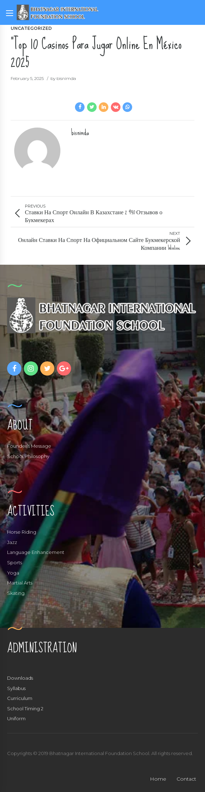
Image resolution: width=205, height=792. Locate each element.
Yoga (13, 573)
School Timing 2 (25, 708)
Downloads (20, 678)
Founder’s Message (29, 446)
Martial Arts (19, 583)
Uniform (16, 718)
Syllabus (16, 688)
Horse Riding (21, 532)
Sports (14, 562)
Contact (186, 779)
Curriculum (19, 698)
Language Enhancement (35, 552)
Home (158, 779)
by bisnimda (63, 78)
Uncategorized (31, 28)
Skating (16, 593)
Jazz (12, 542)
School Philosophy (28, 456)
